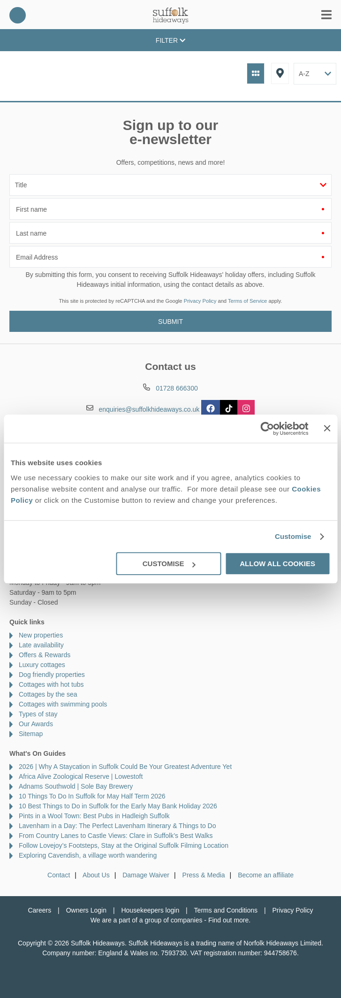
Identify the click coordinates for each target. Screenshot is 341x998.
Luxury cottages (42, 664)
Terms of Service (247, 301)
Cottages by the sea (48, 694)
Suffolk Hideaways (170, 15)
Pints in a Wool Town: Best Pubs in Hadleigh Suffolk (94, 816)
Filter (170, 40)
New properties (41, 635)
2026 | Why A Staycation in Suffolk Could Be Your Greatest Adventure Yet (125, 766)
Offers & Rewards (44, 655)
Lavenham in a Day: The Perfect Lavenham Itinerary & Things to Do (117, 825)
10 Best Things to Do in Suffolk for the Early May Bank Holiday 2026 (118, 806)
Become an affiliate (266, 875)
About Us (96, 875)
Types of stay (38, 714)
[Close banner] (327, 428)
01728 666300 (17, 15)
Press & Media (203, 875)
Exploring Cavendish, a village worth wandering (88, 855)
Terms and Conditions (226, 910)
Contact (58, 875)
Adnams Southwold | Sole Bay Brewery (76, 786)
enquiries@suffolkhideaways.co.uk (149, 409)
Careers (39, 910)
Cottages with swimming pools (63, 704)
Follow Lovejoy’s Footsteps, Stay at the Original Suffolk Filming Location (123, 845)
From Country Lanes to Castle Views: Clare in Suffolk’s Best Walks (115, 835)
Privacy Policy (200, 301)
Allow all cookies (277, 564)
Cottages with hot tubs (51, 684)
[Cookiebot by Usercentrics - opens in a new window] (268, 429)
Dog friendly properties (52, 674)
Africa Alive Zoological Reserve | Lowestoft (81, 776)
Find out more (228, 920)
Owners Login (86, 910)
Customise (293, 536)
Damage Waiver (145, 875)
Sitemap (31, 733)
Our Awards (36, 724)
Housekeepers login (150, 910)
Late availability (41, 645)
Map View (280, 73)
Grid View (256, 73)
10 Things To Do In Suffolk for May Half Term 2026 (92, 796)
